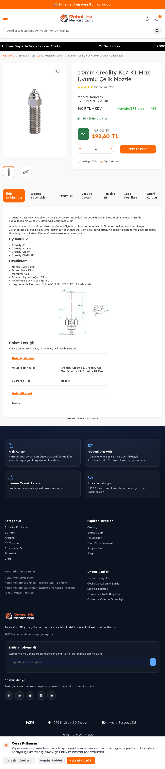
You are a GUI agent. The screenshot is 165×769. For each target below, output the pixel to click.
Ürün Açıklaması (14, 195)
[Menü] (5, 19)
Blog (8, 558)
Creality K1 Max (21, 248)
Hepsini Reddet (51, 760)
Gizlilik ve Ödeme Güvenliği (105, 599)
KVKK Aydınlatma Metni (19, 577)
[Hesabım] (147, 18)
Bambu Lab (95, 532)
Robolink (96, 97)
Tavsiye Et (109, 195)
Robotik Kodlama (16, 527)
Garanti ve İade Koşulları (103, 594)
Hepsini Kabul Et (81, 760)
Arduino (10, 537)
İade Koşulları (130, 195)
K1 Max (28, 217)
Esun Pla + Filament (100, 543)
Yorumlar (66, 196)
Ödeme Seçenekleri (39, 195)
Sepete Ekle (137, 149)
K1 (21, 217)
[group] (34, 110)
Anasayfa (8, 55)
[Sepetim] (157, 18)
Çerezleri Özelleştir (19, 760)
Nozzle (16, 403)
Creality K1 (18, 245)
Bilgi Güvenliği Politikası (19, 592)
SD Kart (10, 532)
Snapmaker (95, 548)
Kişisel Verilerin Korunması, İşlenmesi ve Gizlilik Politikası (40, 587)
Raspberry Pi (13, 548)
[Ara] (157, 31)
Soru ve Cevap (86, 195)
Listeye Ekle (87, 161)
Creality (92, 527)
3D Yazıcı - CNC (28, 55)
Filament (10, 553)
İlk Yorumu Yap (104, 87)
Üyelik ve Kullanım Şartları (104, 583)
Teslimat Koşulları (98, 578)
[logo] (76, 18)
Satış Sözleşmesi (97, 588)
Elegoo (91, 553)
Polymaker (94, 537)
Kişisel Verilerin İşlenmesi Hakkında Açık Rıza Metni (36, 582)
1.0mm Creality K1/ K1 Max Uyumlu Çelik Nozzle (95, 55)
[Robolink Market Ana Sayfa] (82, 616)
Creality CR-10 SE (45, 217)
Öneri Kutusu (152, 195)
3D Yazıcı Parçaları (52, 55)
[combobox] (82, 30)
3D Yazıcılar (12, 543)
